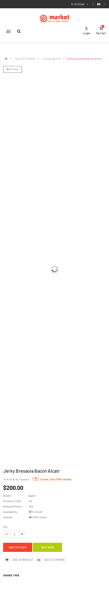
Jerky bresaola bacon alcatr (84, 58)
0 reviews (23, 479)
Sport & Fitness (25, 58)
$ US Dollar (80, 4)
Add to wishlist (18, 559)
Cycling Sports (51, 58)
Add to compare (50, 559)
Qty (5, 526)
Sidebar (13, 69)
